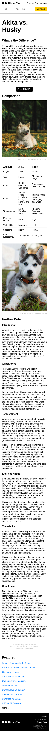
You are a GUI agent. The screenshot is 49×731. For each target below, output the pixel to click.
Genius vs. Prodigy (11, 672)
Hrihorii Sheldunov (31, 159)
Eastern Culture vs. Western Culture (19, 667)
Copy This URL (24, 89)
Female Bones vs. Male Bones (16, 663)
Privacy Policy (42, 722)
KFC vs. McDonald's (11, 703)
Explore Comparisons (37, 3)
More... (5, 708)
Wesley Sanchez (32, 314)
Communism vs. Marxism (14, 681)
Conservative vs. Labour (13, 690)
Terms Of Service (41, 719)
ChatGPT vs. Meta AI (12, 694)
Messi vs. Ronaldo (10, 685)
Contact (44, 716)
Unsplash (43, 159)
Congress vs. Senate (12, 699)
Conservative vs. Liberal (13, 676)
